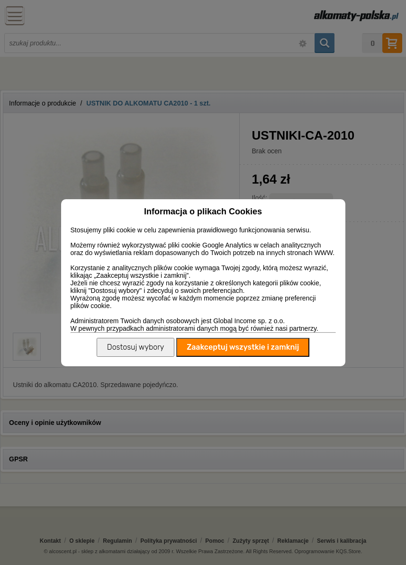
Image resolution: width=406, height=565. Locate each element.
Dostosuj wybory (135, 347)
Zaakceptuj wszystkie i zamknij (243, 347)
